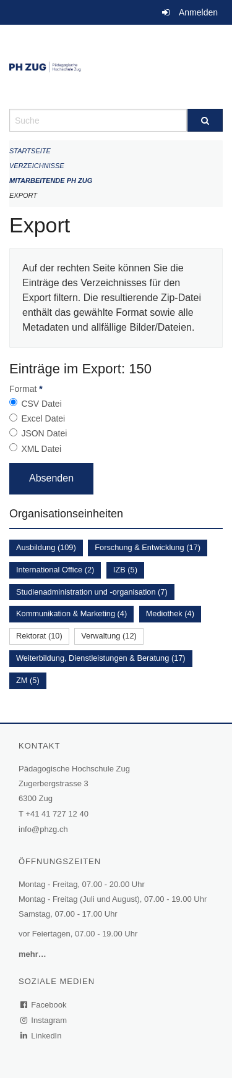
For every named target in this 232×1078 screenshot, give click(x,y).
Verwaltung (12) (109, 635)
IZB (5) (125, 569)
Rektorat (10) (39, 635)
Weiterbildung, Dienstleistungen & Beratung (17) (101, 658)
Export (23, 195)
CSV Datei (41, 404)
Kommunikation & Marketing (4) (71, 613)
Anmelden (198, 12)
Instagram (44, 1020)
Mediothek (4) (170, 613)
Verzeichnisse (36, 165)
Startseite (30, 151)
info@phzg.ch (43, 829)
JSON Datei (44, 433)
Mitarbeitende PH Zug (50, 180)
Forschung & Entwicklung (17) (147, 547)
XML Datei (41, 449)
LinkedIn (41, 1035)
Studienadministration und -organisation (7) (92, 591)
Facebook (44, 1004)
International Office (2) (55, 569)
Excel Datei (43, 418)
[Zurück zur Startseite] (116, 66)
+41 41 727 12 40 (56, 813)
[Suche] (205, 120)
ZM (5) (28, 680)
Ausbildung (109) (46, 547)
